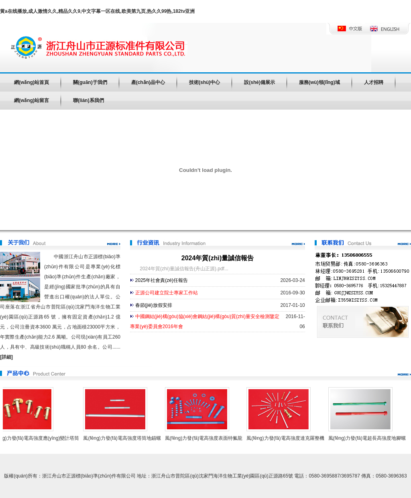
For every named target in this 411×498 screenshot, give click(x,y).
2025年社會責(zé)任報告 (161, 280)
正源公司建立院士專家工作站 (166, 293)
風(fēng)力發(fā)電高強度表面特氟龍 (205, 438)
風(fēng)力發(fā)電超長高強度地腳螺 (368, 438)
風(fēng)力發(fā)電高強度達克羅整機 (287, 438)
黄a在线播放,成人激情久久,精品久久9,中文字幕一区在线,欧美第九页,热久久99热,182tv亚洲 (97, 11)
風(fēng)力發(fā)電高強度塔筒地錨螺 (123, 438)
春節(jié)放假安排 (153, 305)
